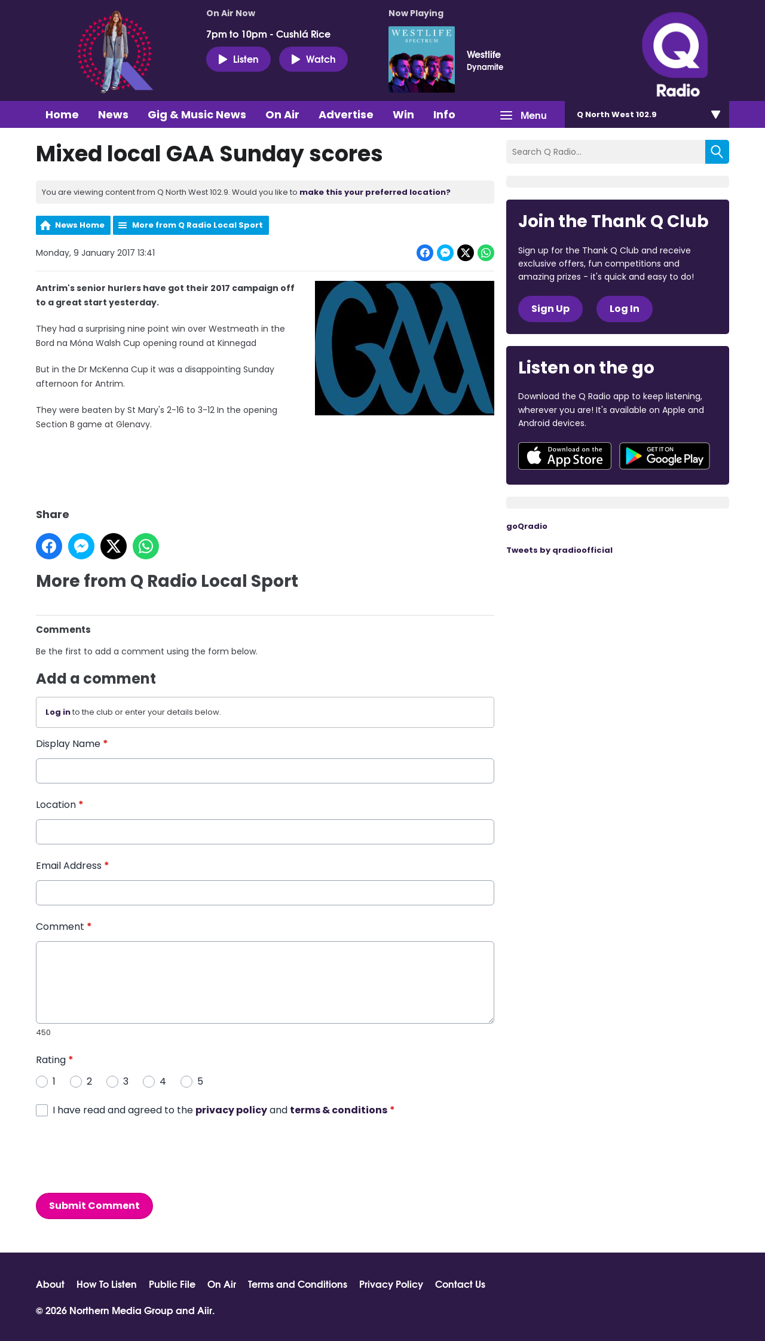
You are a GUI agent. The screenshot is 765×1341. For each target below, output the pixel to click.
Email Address (72, 865)
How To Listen (106, 1283)
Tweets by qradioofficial (559, 550)
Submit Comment (94, 1206)
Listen (238, 58)
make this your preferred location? (375, 192)
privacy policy (231, 1110)
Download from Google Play (664, 456)
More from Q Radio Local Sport (197, 225)
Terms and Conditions (297, 1283)
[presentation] (127, 1155)
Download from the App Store (564, 456)
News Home (80, 225)
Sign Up (550, 309)
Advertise (346, 114)
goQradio (526, 526)
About (50, 1283)
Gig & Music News (197, 114)
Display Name (72, 744)
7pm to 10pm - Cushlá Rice (268, 33)
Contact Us (460, 1283)
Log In (624, 309)
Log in (58, 712)
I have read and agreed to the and (224, 1110)
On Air (282, 114)
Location (60, 805)
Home (62, 114)
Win (403, 114)
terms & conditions (338, 1110)
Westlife (484, 54)
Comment (64, 926)
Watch (313, 58)
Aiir (204, 1309)
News (113, 114)
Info (444, 114)
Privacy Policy (391, 1283)
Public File (172, 1283)
